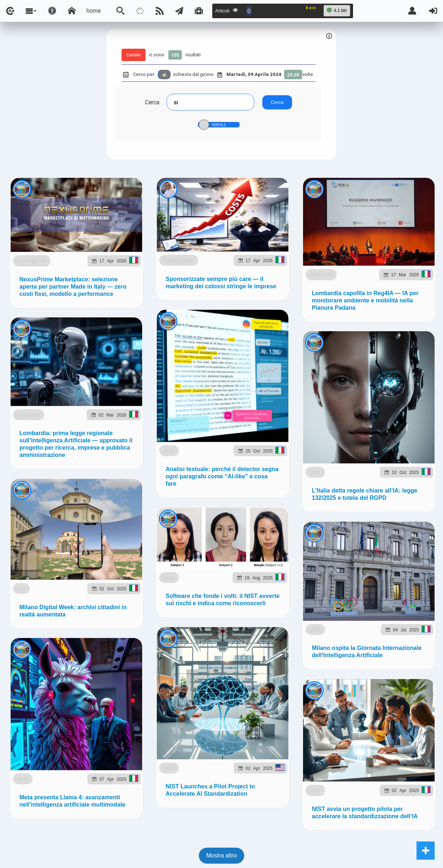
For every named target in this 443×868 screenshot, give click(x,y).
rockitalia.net (354, 423)
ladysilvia (64, 518)
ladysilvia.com (103, 423)
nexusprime (61, 240)
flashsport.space (240, 423)
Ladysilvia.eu (190, 423)
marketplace (60, 382)
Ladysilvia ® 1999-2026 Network (186, 460)
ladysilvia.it (147, 423)
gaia (70, 851)
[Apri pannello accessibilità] (52, 11)
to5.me (390, 423)
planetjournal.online (299, 423)
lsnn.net (120, 459)
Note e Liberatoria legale (305, 460)
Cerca (152, 102)
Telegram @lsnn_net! (273, 351)
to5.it (415, 423)
